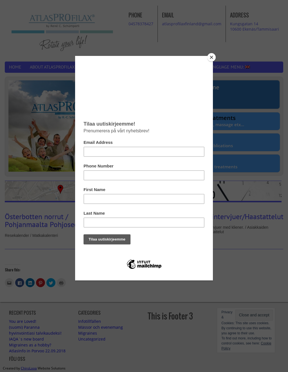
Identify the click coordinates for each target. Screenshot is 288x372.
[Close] (211, 57)
